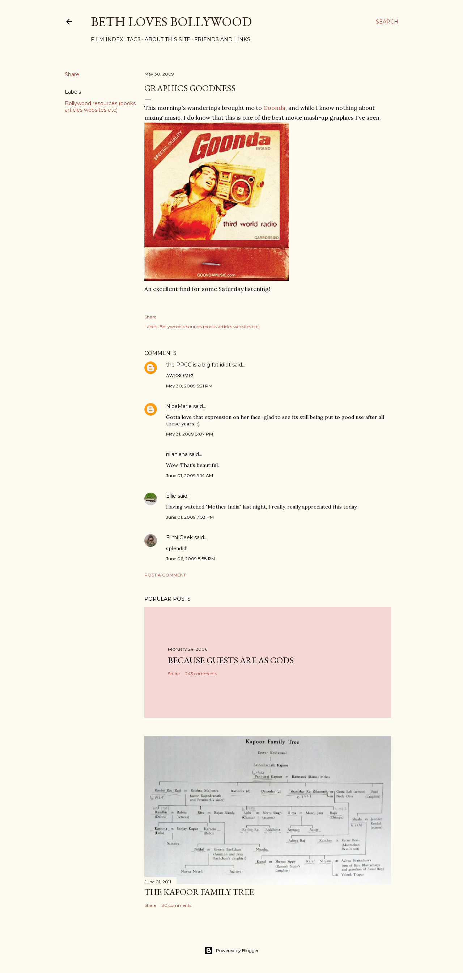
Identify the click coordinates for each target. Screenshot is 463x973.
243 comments (201, 673)
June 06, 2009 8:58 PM (190, 558)
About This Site (167, 39)
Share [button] (72, 74)
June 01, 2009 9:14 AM (189, 475)
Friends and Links (222, 39)
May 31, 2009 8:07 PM (189, 434)
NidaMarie (179, 406)
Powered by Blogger (231, 950)
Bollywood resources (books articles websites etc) (100, 106)
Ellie (171, 496)
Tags (134, 39)
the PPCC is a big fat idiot (198, 364)
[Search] (387, 21)
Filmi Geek (179, 537)
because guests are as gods (231, 660)
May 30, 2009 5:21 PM (189, 386)
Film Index (107, 39)
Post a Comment (165, 575)
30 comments (176, 905)
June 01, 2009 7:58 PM (190, 517)
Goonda (274, 107)
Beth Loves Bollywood (171, 21)
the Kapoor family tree (199, 891)
